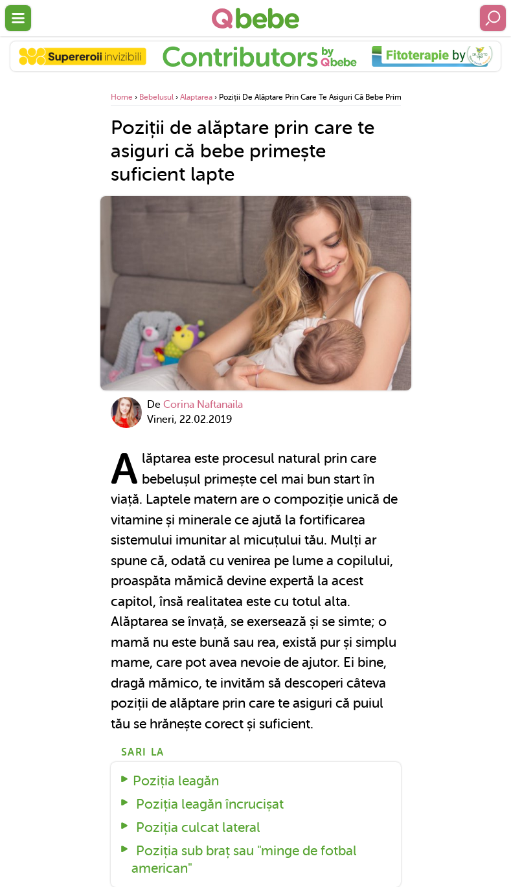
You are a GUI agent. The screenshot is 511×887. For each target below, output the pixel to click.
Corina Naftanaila (203, 404)
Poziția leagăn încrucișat (208, 804)
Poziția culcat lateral (196, 827)
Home (122, 97)
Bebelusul (156, 97)
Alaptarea (196, 97)
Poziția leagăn (176, 781)
